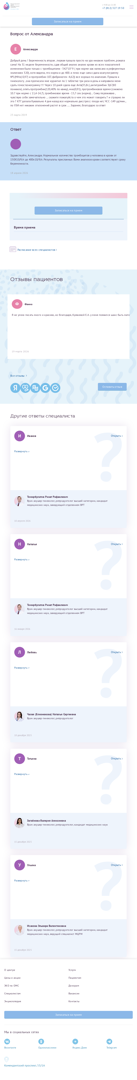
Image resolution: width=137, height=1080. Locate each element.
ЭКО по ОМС (11, 985)
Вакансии (73, 993)
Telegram (111, 1044)
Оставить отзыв (112, 386)
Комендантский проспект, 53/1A (24, 1065)
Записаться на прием (67, 21)
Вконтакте (10, 1044)
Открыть (117, 435)
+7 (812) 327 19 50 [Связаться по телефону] (113, 8)
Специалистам (12, 993)
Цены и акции (12, 977)
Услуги (72, 970)
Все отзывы (18, 375)
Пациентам (74, 977)
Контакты (73, 1001)
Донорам (73, 985)
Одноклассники (47, 1044)
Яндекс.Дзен (79, 1044)
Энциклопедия (12, 1001)
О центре (9, 970)
